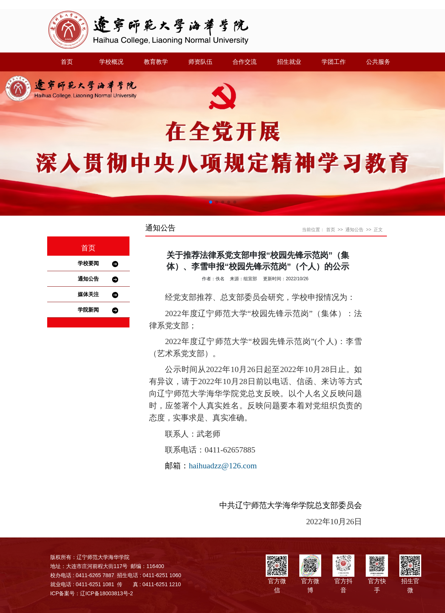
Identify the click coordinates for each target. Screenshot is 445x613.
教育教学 (156, 62)
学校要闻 (88, 263)
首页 (67, 62)
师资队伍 (200, 62)
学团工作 (334, 62)
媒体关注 (88, 294)
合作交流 (245, 62)
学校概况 (111, 62)
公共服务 (378, 62)
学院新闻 (88, 310)
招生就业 (289, 62)
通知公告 (88, 279)
